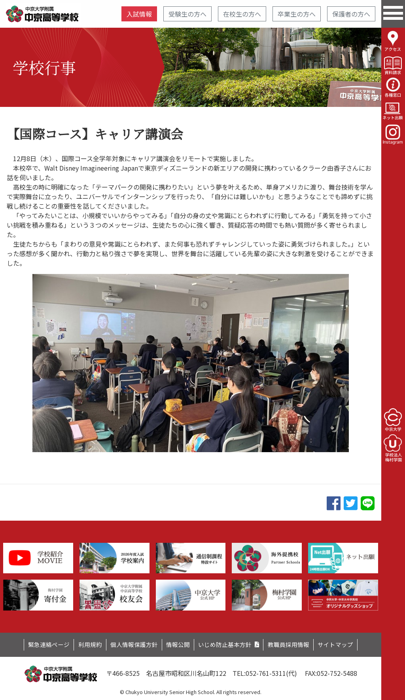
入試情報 (139, 14)
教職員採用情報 (296, 644)
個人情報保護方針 (129, 644)
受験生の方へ (187, 14)
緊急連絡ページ (37, 644)
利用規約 (81, 644)
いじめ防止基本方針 (228, 644)
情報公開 (177, 644)
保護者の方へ (351, 14)
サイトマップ (348, 644)
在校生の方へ (242, 14)
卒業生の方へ (297, 14)
